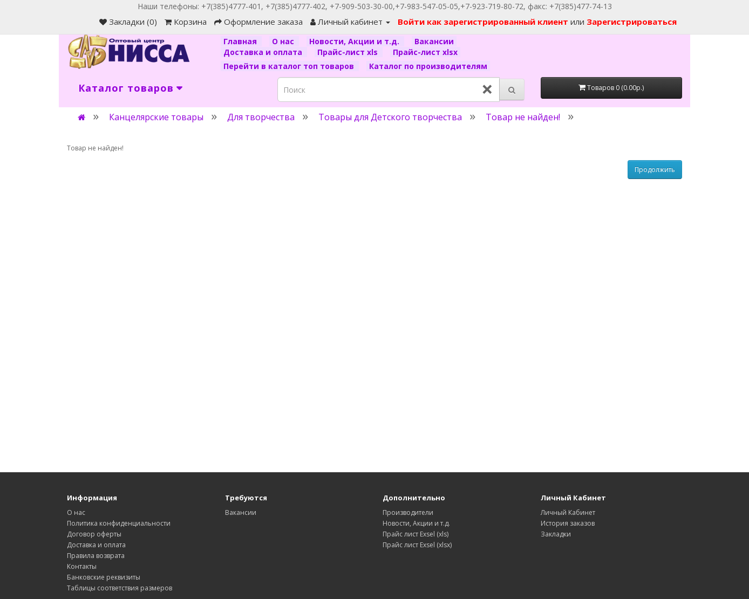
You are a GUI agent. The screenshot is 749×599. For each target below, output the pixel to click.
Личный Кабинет (568, 512)
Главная (241, 41)
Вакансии (434, 41)
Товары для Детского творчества (390, 117)
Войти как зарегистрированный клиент (484, 21)
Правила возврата (96, 555)
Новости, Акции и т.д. (355, 41)
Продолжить (655, 169)
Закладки (556, 534)
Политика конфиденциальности (119, 523)
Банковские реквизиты (103, 577)
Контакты (82, 566)
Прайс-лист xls (348, 52)
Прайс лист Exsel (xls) (415, 534)
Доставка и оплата (263, 52)
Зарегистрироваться (632, 21)
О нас (284, 41)
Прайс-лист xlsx (425, 52)
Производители (408, 512)
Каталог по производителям (428, 66)
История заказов (568, 523)
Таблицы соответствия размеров (119, 588)
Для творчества (261, 117)
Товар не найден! (523, 117)
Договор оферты (94, 534)
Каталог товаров (126, 87)
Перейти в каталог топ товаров (289, 66)
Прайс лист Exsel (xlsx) (417, 544)
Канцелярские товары (156, 117)
